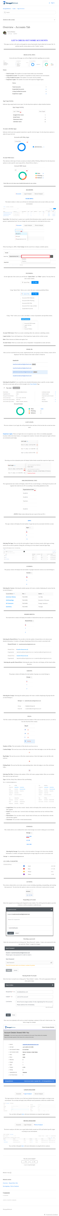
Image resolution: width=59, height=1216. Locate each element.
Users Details (33, 384)
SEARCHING (29, 198)
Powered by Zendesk (52, 1214)
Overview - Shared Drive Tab (10, 1183)
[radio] (25, 1162)
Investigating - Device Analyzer (11, 1186)
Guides (14, 8)
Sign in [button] (52, 2)
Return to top (7, 1172)
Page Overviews (20, 8)
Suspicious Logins (8, 434)
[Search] (29, 12)
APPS (29, 520)
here (23, 1114)
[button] (49, 3)
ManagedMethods (7, 8)
